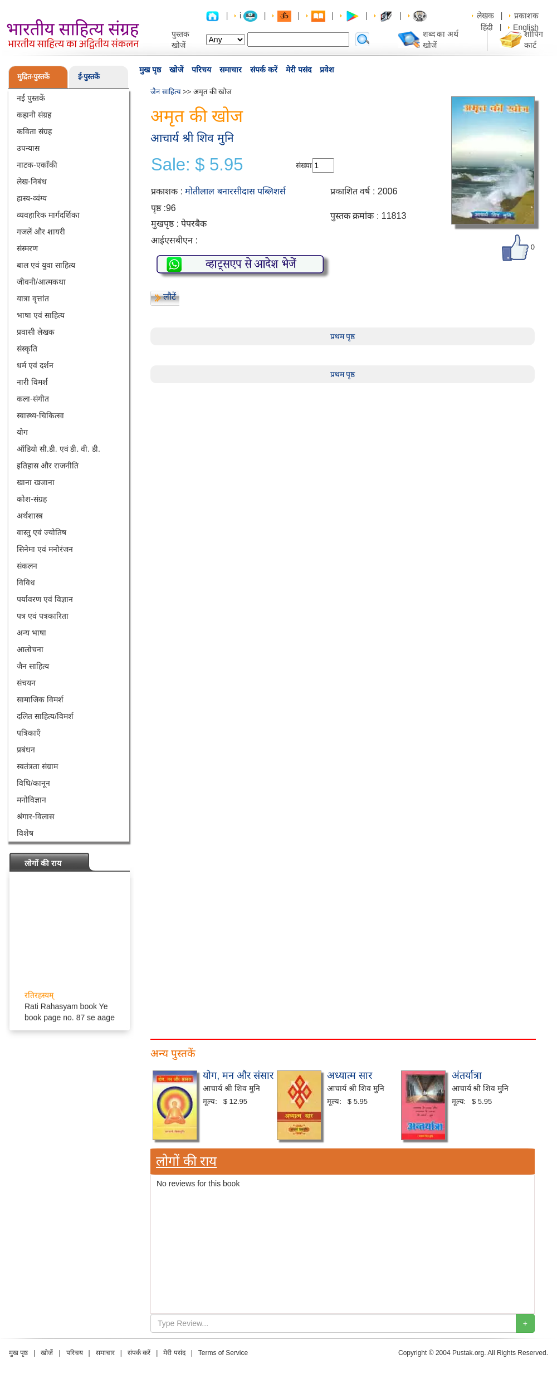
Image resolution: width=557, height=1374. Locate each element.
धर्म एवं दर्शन (35, 365)
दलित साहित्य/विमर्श (45, 716)
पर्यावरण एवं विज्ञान (45, 599)
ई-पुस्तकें (89, 76)
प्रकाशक (526, 15)
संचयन (26, 682)
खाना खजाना (36, 482)
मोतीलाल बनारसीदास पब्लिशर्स (235, 191)
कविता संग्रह (34, 131)
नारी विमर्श (32, 382)
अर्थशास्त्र (30, 515)
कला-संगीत (33, 398)
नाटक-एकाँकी (37, 164)
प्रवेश (327, 69)
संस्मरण (27, 248)
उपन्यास (28, 148)
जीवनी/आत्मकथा (41, 281)
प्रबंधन (26, 749)
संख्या (304, 165)
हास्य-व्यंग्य (32, 198)
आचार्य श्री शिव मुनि (192, 137)
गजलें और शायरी (41, 231)
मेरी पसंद (298, 69)
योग (22, 432)
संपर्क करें (263, 69)
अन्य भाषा (31, 632)
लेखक (485, 15)
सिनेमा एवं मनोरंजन (45, 549)
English (526, 27)
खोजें (176, 69)
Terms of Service (223, 1353)
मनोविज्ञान (31, 799)
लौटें (169, 296)
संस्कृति (27, 348)
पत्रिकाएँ (29, 732)
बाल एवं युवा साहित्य (46, 265)
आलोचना (30, 649)
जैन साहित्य (33, 666)
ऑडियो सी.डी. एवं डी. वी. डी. (58, 448)
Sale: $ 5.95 (197, 164)
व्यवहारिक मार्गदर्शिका (48, 215)
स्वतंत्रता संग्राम (37, 766)
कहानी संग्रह (34, 114)
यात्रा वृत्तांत (33, 298)
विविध (26, 582)
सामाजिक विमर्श (40, 699)
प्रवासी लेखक (36, 331)
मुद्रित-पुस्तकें (33, 76)
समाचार (230, 69)
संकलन (27, 565)
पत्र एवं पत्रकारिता (43, 616)
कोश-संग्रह (32, 499)
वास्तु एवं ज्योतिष (41, 532)
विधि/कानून (33, 783)
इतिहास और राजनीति (48, 465)
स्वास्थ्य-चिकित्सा (40, 415)
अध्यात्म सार (349, 1075)
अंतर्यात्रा (467, 1075)
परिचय (201, 69)
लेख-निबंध (32, 181)
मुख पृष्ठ (150, 69)
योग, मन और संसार (238, 1075)
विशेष (25, 833)
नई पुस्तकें (31, 98)
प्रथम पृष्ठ (342, 336)
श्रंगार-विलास (35, 816)
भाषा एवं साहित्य (41, 315)
